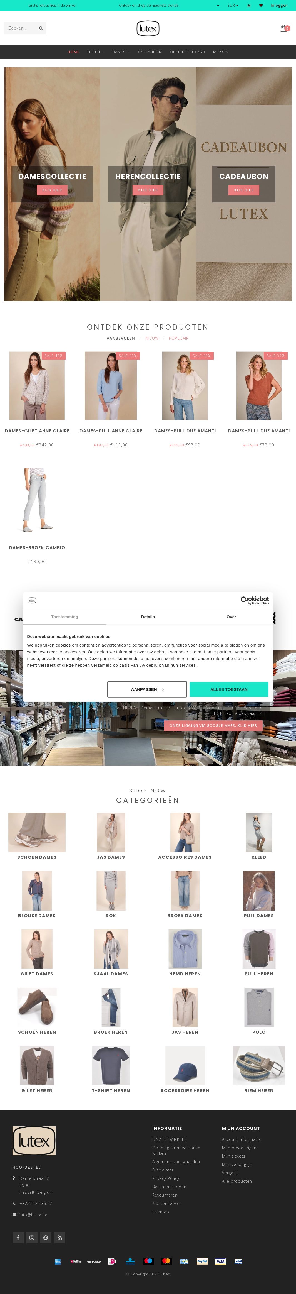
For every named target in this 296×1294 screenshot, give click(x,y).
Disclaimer (163, 1170)
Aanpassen (147, 689)
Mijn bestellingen (239, 1147)
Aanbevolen (121, 338)
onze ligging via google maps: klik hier (213, 725)
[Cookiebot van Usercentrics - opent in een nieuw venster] (244, 600)
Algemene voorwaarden (176, 1161)
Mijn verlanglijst (237, 1164)
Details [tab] (148, 616)
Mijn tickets (233, 1156)
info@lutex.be (33, 1214)
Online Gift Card (187, 51)
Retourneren (165, 1195)
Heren (94, 51)
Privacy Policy (165, 1178)
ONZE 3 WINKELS (169, 1139)
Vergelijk (230, 1172)
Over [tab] (231, 616)
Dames (119, 51)
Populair (179, 338)
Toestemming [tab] (64, 616)
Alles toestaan (229, 689)
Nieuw (152, 338)
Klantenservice (167, 1203)
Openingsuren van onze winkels (176, 1150)
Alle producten (237, 1181)
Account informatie (241, 1139)
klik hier (52, 190)
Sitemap (160, 1211)
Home (73, 51)
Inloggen (279, 5)
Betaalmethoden (169, 1186)
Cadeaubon (150, 51)
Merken (220, 51)
